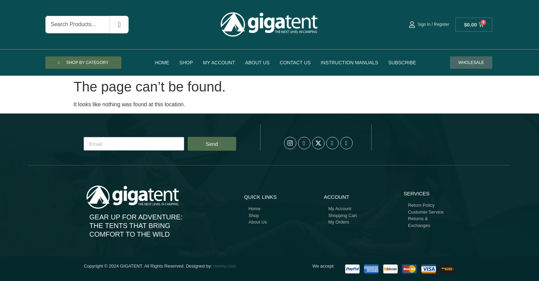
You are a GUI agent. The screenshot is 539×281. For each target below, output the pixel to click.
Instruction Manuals (349, 62)
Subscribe (402, 62)
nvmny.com (224, 266)
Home (162, 62)
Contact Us (295, 62)
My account (219, 62)
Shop (186, 62)
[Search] (119, 24)
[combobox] (77, 24)
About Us (257, 62)
